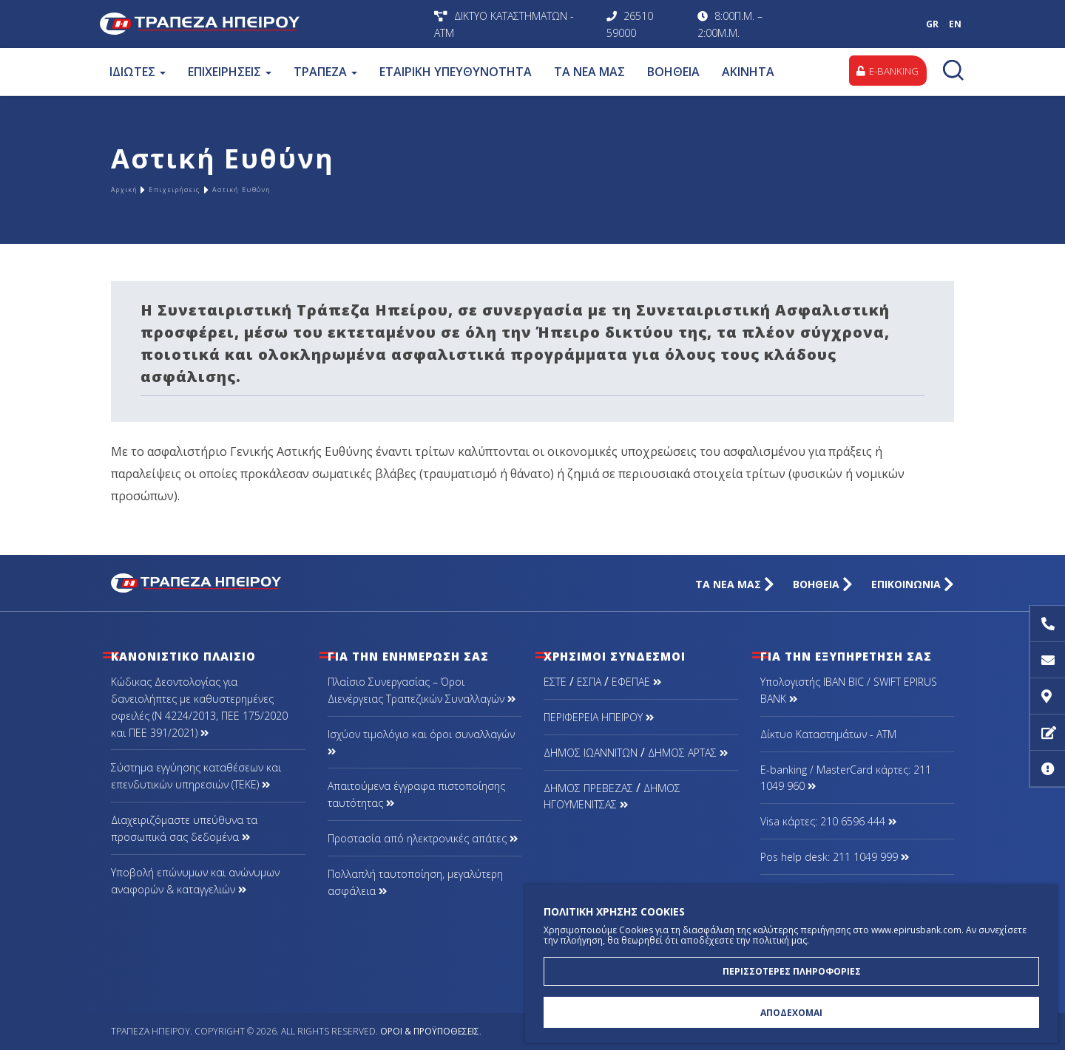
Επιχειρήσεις (210, 190)
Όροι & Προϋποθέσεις (429, 1031)
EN (955, 24)
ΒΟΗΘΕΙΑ (671, 72)
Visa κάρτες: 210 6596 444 (828, 821)
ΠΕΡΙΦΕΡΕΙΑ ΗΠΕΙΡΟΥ (599, 717)
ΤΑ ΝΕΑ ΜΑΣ (587, 72)
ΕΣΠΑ (589, 682)
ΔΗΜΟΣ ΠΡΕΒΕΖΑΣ (588, 788)
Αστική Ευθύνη (316, 190)
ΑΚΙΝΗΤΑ (746, 72)
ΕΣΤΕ (555, 682)
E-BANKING (883, 71)
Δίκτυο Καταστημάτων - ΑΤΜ (828, 734)
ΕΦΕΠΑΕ (636, 682)
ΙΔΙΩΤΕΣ (135, 72)
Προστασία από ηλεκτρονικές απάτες (423, 838)
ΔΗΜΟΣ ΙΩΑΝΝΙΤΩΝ (591, 753)
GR (932, 24)
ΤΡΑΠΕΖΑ (323, 72)
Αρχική (133, 190)
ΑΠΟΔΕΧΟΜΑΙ (791, 1009)
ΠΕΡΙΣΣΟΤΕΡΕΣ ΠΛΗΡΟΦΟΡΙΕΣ (792, 963)
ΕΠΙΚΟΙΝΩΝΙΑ (912, 584)
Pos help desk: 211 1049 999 (834, 857)
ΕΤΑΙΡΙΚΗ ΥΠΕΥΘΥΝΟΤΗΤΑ (453, 72)
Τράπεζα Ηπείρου (263, 24)
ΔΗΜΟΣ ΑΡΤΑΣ (688, 753)
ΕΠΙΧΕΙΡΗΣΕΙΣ (227, 72)
